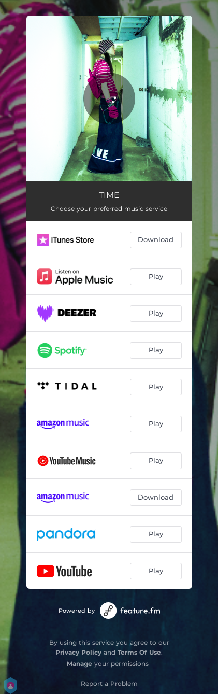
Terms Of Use (139, 652)
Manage (79, 664)
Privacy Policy (78, 652)
